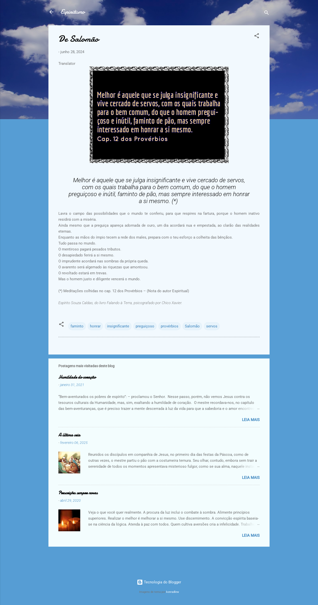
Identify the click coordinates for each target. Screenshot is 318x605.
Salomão (192, 326)
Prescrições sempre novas (78, 493)
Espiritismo (72, 12)
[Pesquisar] (267, 13)
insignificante (118, 326)
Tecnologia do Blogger (159, 582)
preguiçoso (145, 326)
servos (211, 326)
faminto (77, 326)
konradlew (172, 592)
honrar (95, 326)
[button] (257, 36)
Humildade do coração (77, 377)
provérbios (169, 326)
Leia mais (251, 420)
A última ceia (69, 435)
